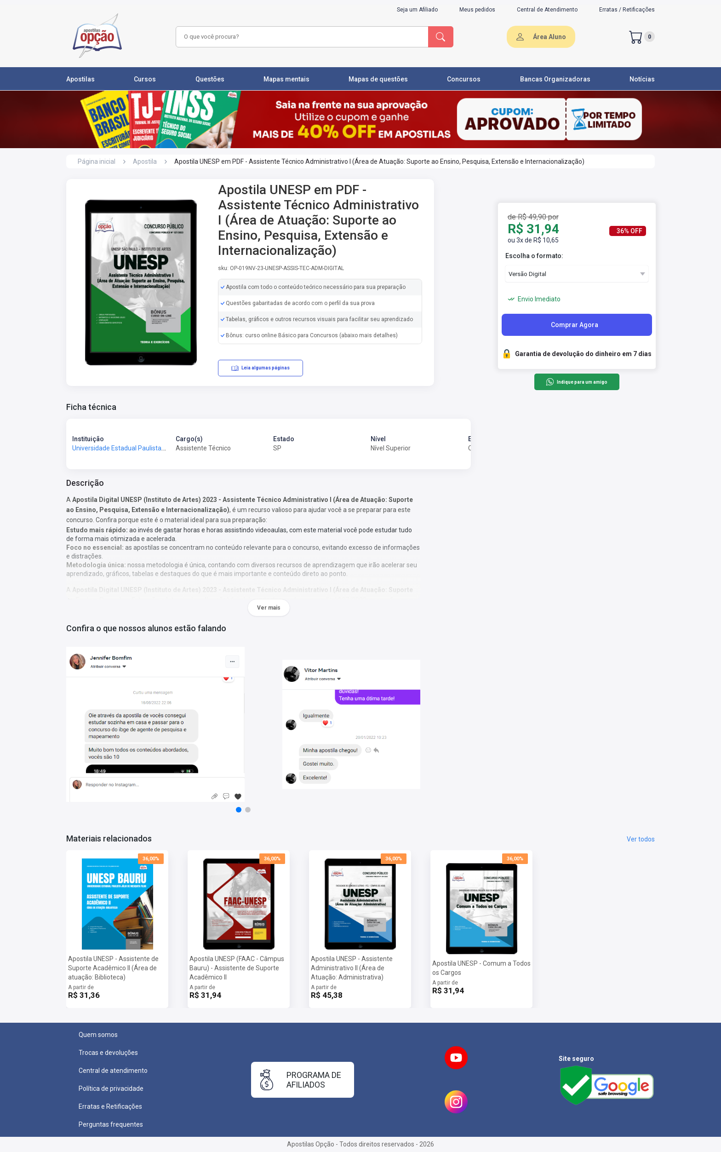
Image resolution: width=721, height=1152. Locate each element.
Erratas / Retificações (627, 9)
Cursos (145, 79)
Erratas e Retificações (110, 1106)
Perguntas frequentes (111, 1124)
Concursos (464, 79)
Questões (209, 79)
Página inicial (96, 161)
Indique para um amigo (576, 382)
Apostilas (80, 79)
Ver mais (268, 608)
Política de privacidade (111, 1088)
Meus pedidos (477, 9)
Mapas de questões (378, 79)
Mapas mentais (286, 79)
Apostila (145, 161)
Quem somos (98, 1034)
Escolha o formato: (534, 255)
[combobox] (300, 37)
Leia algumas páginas (260, 368)
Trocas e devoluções (108, 1052)
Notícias (642, 79)
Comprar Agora (574, 324)
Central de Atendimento (547, 9)
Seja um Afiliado (417, 9)
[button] (238, 809)
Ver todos (641, 839)
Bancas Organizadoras (555, 79)
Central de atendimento (113, 1070)
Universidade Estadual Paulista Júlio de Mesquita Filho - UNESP (163, 448)
